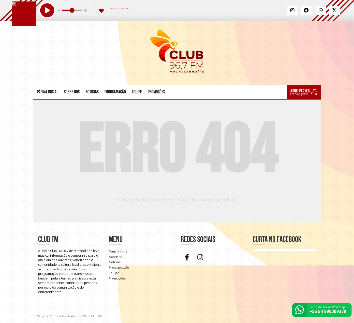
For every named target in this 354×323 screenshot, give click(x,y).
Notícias (92, 91)
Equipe (137, 91)
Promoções (156, 91)
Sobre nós (72, 91)
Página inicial (47, 91)
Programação (115, 91)
